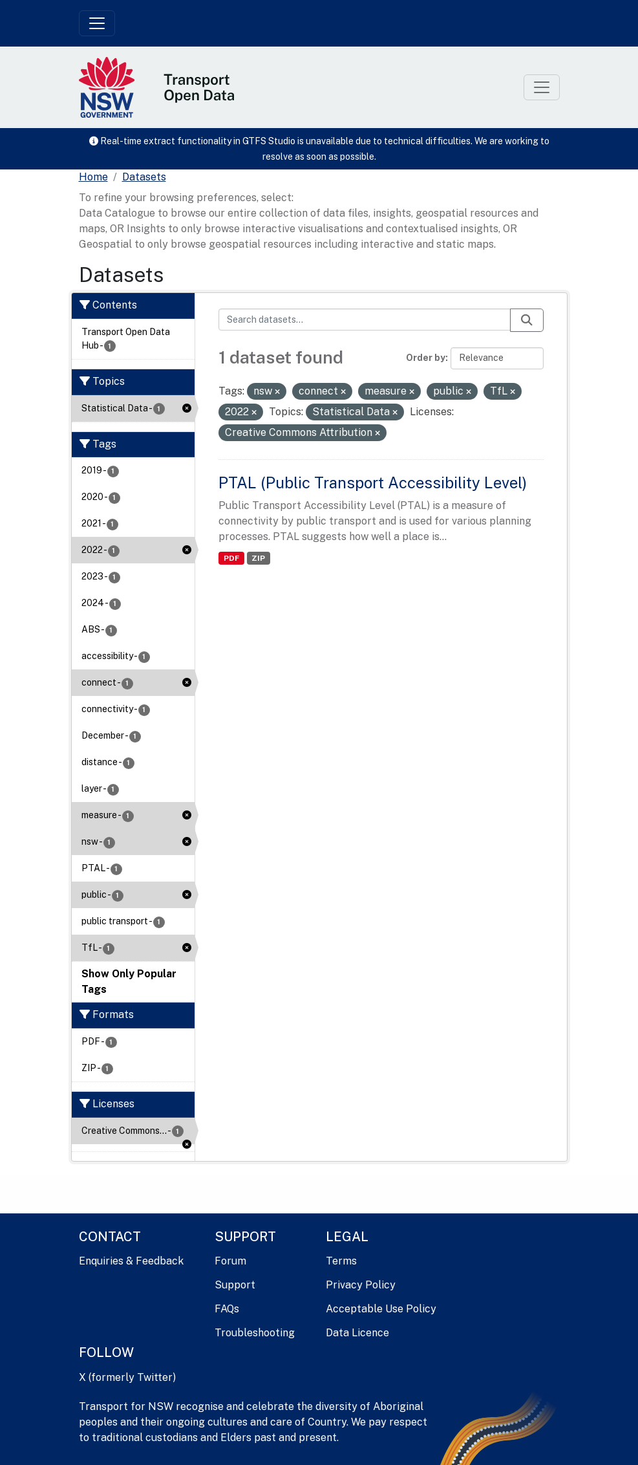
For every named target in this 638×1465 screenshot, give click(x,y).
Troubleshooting (255, 1333)
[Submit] (527, 320)
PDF (231, 558)
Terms (341, 1261)
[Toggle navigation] (97, 23)
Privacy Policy (361, 1285)
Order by (425, 358)
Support (235, 1285)
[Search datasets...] (364, 320)
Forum (230, 1261)
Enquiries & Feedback (131, 1261)
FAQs (227, 1309)
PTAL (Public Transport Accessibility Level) (372, 482)
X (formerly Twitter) (127, 1377)
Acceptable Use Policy (381, 1309)
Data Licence (357, 1333)
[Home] (93, 177)
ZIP (258, 558)
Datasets (144, 177)
